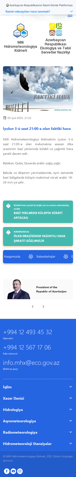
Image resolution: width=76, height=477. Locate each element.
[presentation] (32, 306)
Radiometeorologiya (20, 432)
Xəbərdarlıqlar (41, 256)
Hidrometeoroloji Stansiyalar (27, 443)
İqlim (7, 386)
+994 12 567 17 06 (27, 346)
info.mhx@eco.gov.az (31, 362)
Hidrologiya (13, 409)
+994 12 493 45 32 (27, 331)
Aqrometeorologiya (19, 420)
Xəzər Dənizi (13, 398)
